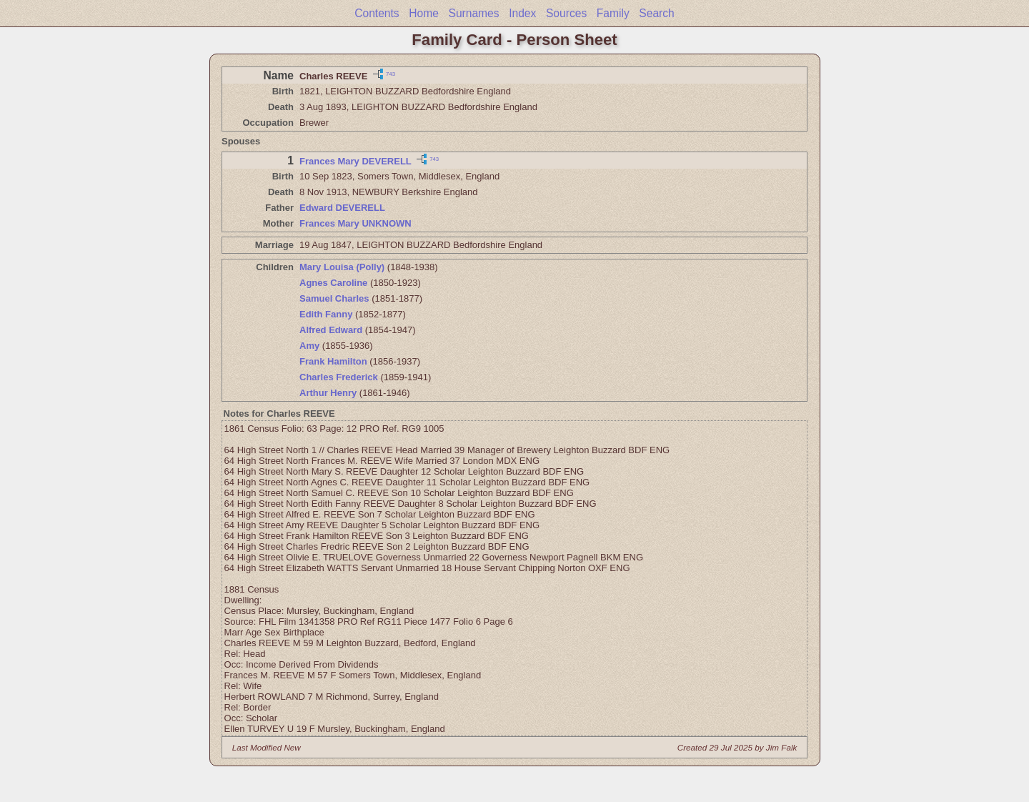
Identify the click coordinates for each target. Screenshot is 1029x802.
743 (390, 73)
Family (613, 13)
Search (656, 13)
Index (522, 13)
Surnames (473, 13)
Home (424, 13)
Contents (376, 13)
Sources (566, 13)
